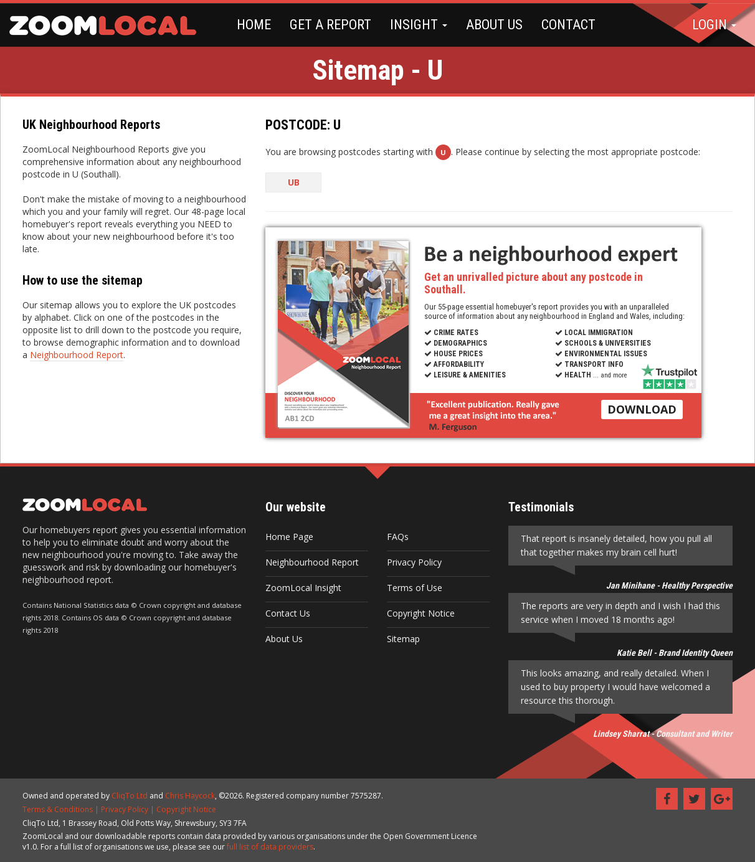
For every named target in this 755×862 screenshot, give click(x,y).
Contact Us (287, 613)
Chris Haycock (190, 795)
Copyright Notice (421, 613)
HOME (254, 24)
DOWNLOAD (642, 409)
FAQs (398, 536)
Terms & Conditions (57, 809)
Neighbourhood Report (76, 355)
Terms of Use (414, 588)
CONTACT (568, 24)
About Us (284, 639)
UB (294, 182)
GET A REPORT (330, 24)
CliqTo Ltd (130, 795)
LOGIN (714, 24)
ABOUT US (494, 24)
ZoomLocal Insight (303, 588)
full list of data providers (270, 846)
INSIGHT (418, 24)
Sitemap (403, 639)
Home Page (289, 536)
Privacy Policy (414, 562)
